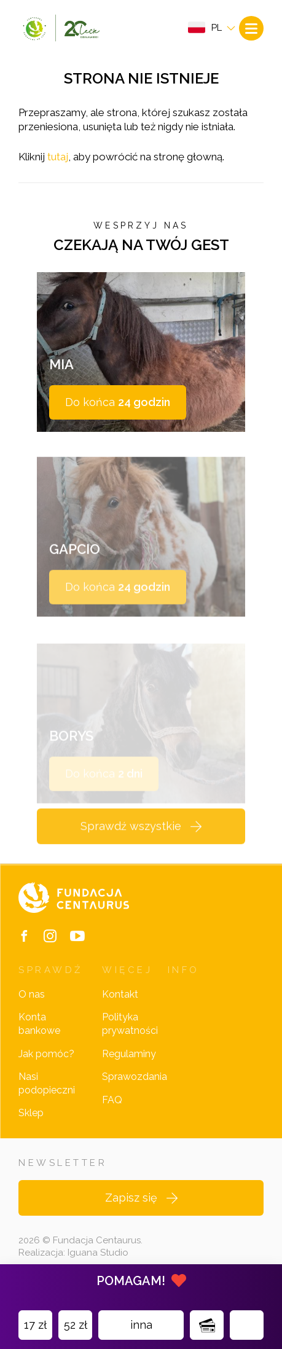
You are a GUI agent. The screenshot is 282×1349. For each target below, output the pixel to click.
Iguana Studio (98, 1252)
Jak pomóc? (46, 1054)
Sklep (31, 1113)
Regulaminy (129, 1054)
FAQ (112, 1100)
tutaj (57, 157)
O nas (31, 994)
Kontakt (120, 994)
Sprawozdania (134, 1076)
